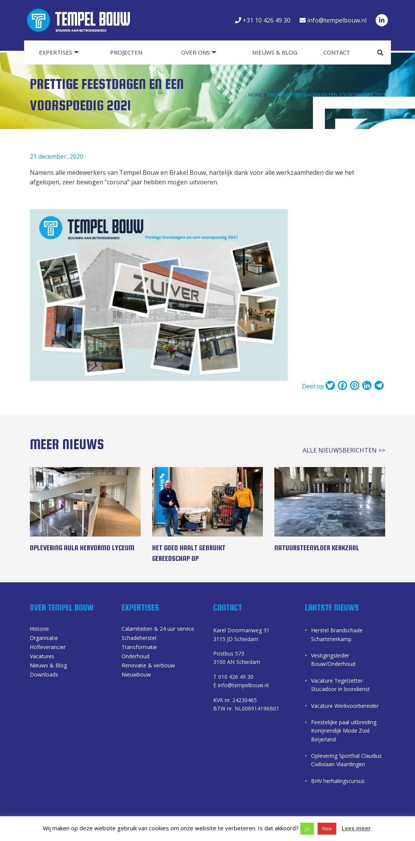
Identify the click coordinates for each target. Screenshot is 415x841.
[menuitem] (65, 52)
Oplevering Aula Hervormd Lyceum (82, 548)
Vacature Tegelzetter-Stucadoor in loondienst (340, 685)
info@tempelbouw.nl (333, 20)
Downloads (44, 675)
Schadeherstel (139, 638)
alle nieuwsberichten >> (344, 450)
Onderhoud (135, 657)
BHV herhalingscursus (338, 781)
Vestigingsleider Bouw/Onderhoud (333, 659)
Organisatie (44, 638)
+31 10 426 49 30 (262, 20)
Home (255, 94)
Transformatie (139, 647)
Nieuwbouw (136, 675)
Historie (39, 629)
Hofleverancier (48, 647)
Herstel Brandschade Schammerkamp (337, 634)
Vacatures (42, 657)
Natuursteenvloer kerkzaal (316, 548)
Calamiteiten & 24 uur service (158, 629)
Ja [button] (307, 828)
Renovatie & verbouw (148, 666)
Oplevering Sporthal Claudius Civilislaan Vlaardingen (346, 760)
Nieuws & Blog (48, 666)
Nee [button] (327, 828)
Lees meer (356, 828)
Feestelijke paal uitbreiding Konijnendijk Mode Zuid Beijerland (343, 731)
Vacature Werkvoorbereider (345, 705)
